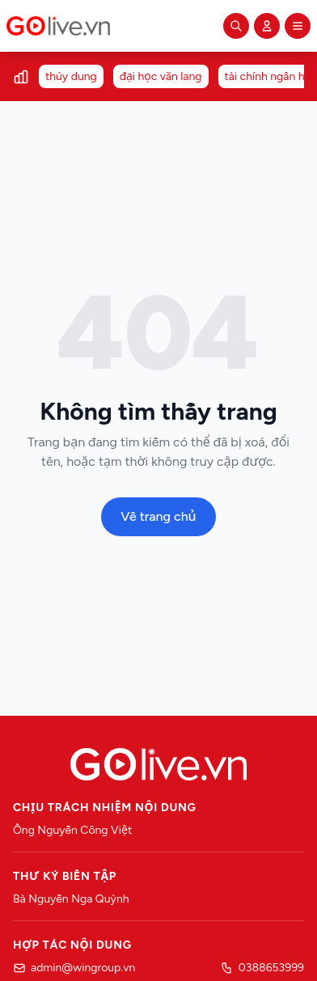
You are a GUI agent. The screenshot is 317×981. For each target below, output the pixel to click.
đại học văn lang (161, 76)
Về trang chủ (158, 516)
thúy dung (71, 76)
